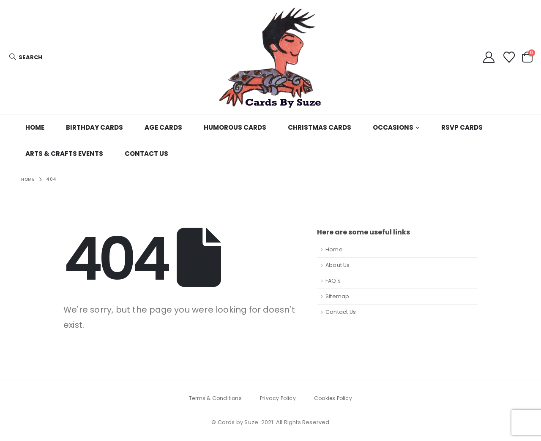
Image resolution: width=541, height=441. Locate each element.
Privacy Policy (278, 398)
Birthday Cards (94, 127)
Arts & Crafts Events (64, 153)
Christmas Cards (319, 127)
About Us (337, 265)
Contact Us (146, 153)
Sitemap (337, 296)
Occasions (393, 127)
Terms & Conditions (215, 398)
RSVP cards (462, 127)
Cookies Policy (333, 398)
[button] (25, 57)
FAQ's (333, 280)
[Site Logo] (270, 57)
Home (34, 127)
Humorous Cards (235, 127)
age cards (163, 127)
